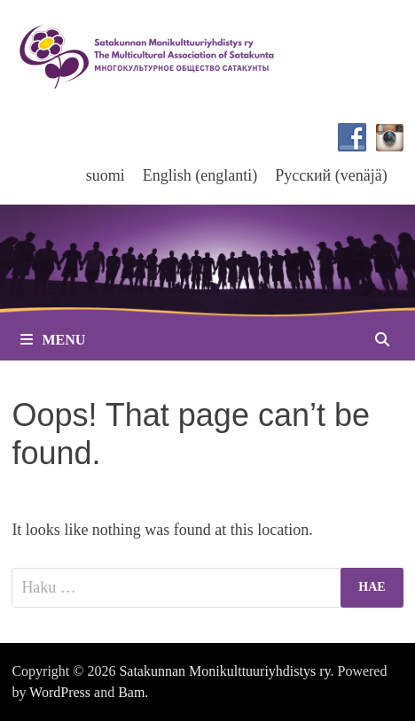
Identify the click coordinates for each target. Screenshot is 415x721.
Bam (131, 692)
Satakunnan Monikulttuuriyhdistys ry (224, 670)
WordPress (59, 692)
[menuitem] (105, 175)
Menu (52, 339)
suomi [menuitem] (105, 175)
